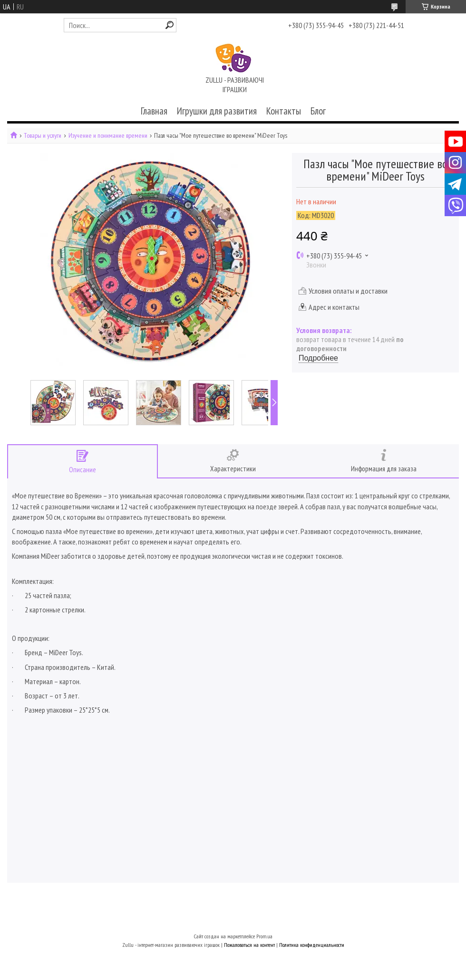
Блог (318, 111)
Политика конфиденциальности (311, 944)
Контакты (283, 111)
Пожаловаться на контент (249, 944)
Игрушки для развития (217, 111)
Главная (154, 111)
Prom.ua (264, 936)
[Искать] (169, 25)
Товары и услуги (42, 136)
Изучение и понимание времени (107, 136)
